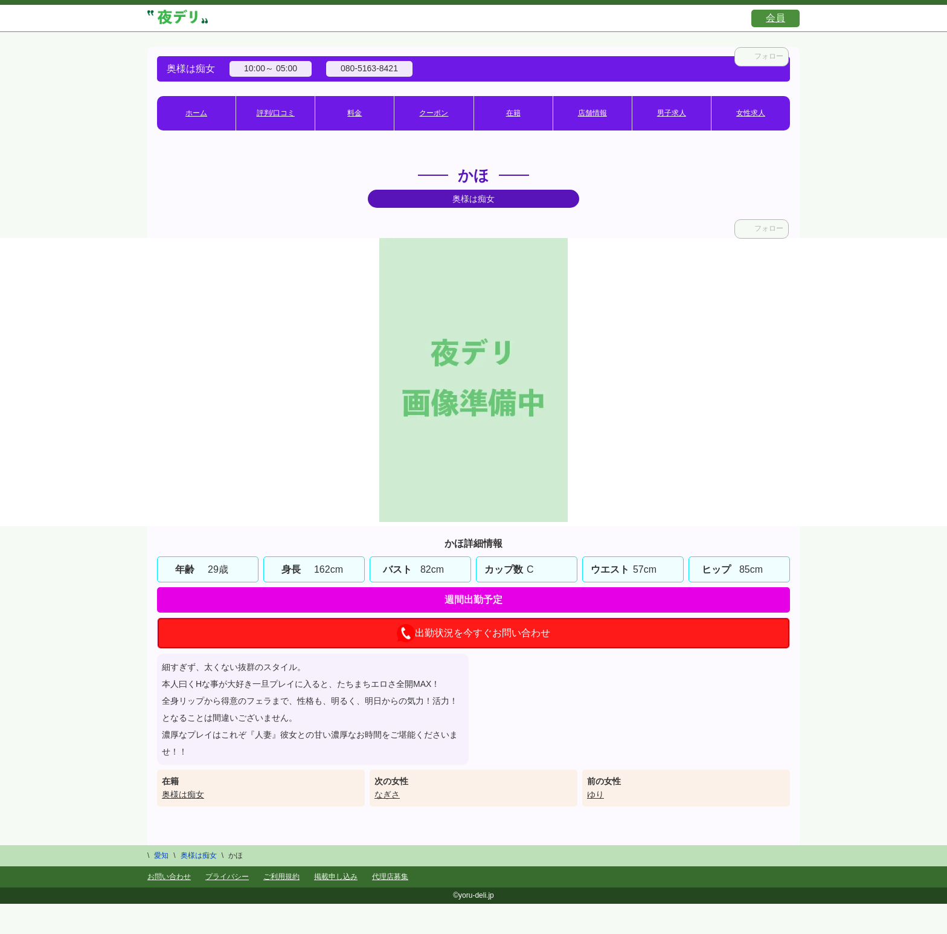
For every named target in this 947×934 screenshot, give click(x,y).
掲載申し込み (336, 876)
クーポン (433, 113)
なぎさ (387, 794)
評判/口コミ (276, 113)
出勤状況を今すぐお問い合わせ (473, 633)
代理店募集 (390, 876)
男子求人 (671, 113)
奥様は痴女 (183, 794)
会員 (775, 18)
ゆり (595, 794)
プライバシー (227, 876)
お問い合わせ (169, 876)
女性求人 (750, 113)
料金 (354, 113)
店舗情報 (592, 113)
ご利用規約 (281, 876)
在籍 (513, 113)
